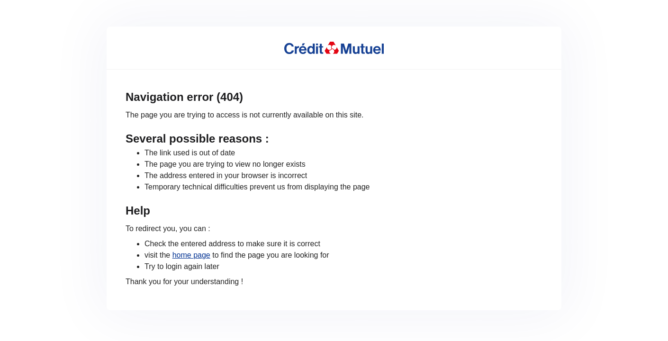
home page (191, 255)
